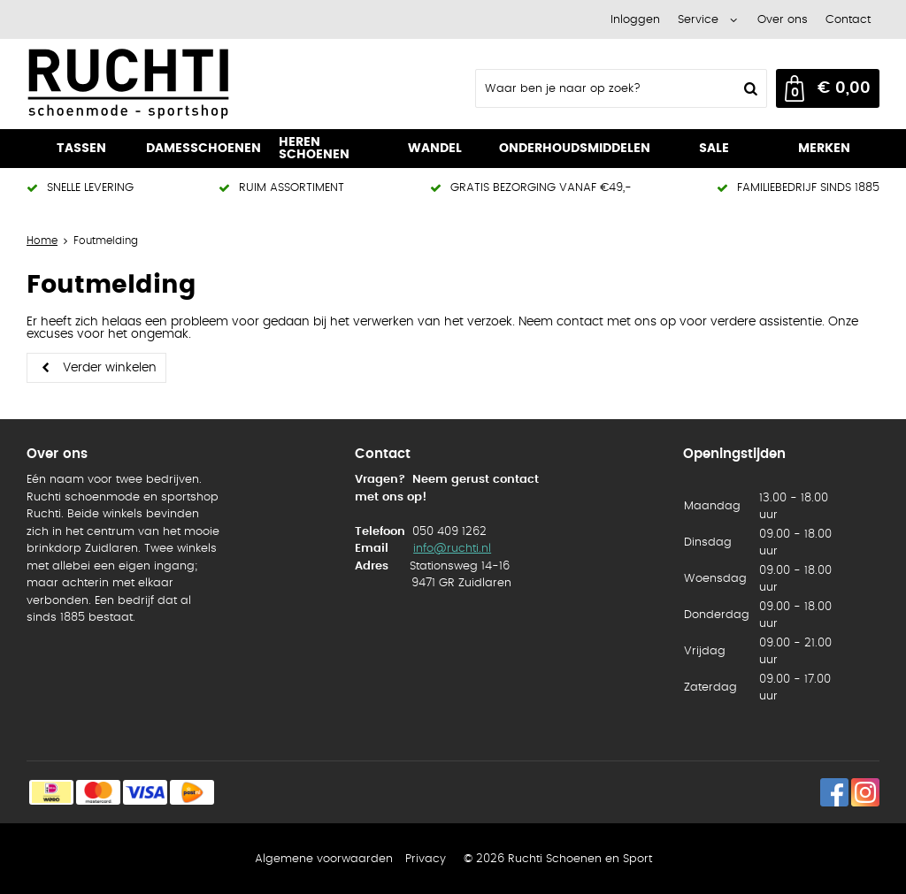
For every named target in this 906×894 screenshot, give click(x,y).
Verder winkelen (110, 368)
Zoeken (748, 88)
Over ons (782, 20)
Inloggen (635, 20)
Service (698, 20)
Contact (848, 20)
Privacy (425, 859)
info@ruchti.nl (452, 548)
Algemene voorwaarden (324, 859)
